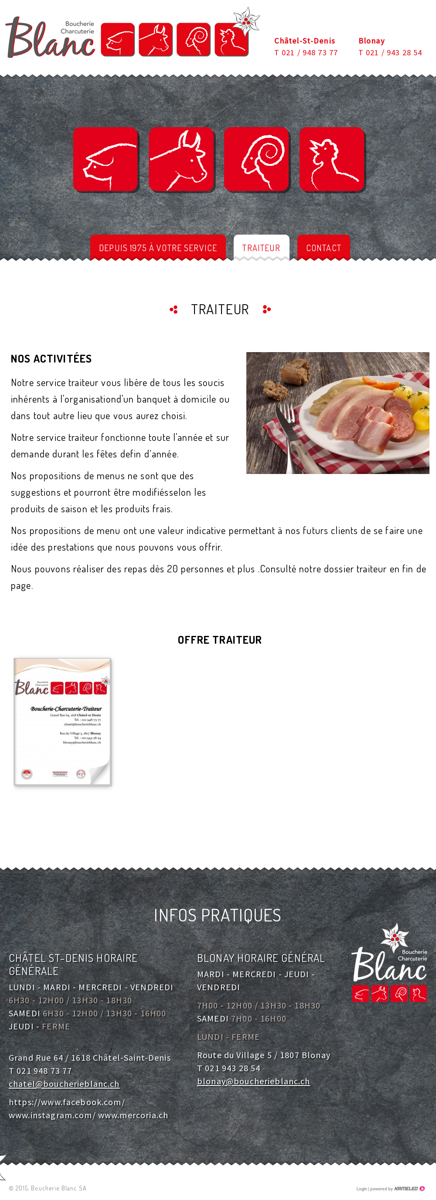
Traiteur (261, 247)
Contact (323, 247)
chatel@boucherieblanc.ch (64, 1083)
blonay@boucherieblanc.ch (253, 1081)
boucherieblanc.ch (132, 32)
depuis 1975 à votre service (158, 247)
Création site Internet (396, 1189)
